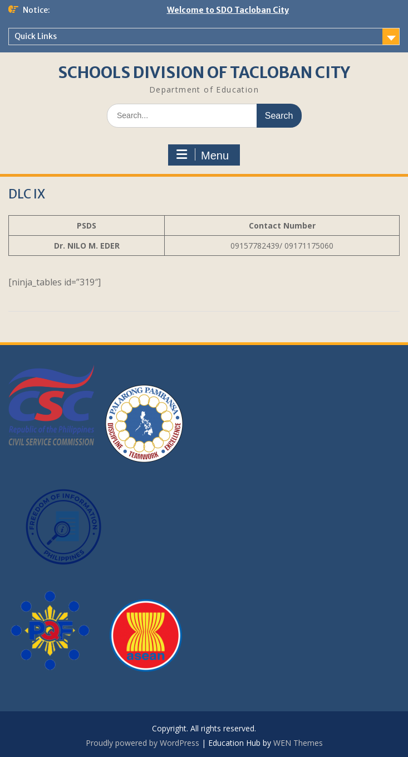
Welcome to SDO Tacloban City (228, 10)
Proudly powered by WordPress (142, 742)
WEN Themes (298, 742)
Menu (202, 155)
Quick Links (35, 36)
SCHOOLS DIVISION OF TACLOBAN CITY (204, 72)
